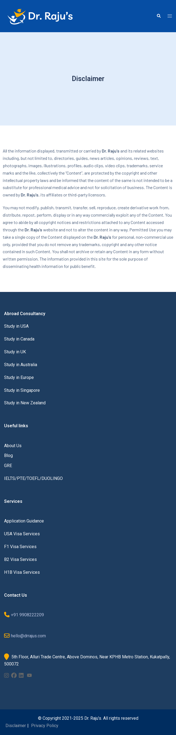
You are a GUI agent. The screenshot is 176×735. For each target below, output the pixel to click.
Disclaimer (15, 725)
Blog (8, 455)
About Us (13, 445)
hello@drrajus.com (28, 635)
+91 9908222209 (27, 614)
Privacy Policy (44, 725)
